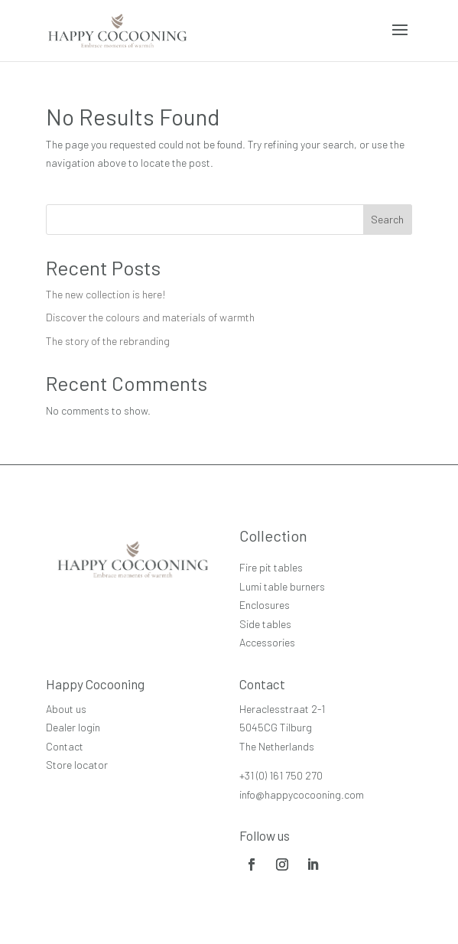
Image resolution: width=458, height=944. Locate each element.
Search (387, 219)
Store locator (77, 764)
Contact (64, 746)
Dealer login (73, 727)
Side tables (265, 623)
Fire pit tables (271, 567)
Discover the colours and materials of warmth (150, 317)
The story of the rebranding (108, 340)
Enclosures (264, 604)
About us (66, 708)
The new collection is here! (106, 294)
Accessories (267, 642)
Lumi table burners (282, 586)
